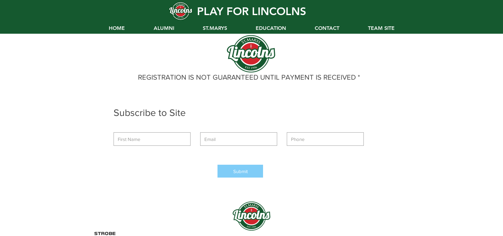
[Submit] (240, 171)
